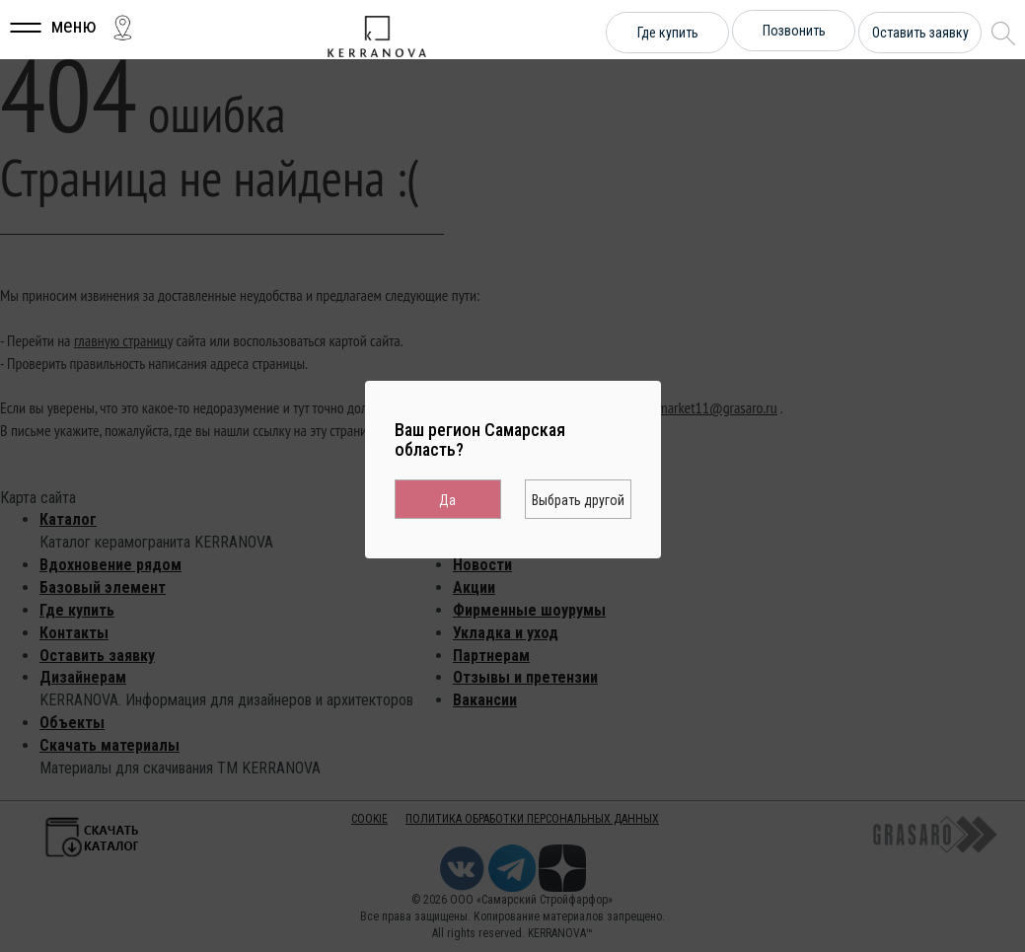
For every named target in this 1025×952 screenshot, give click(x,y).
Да (447, 500)
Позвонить (794, 30)
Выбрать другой (578, 500)
